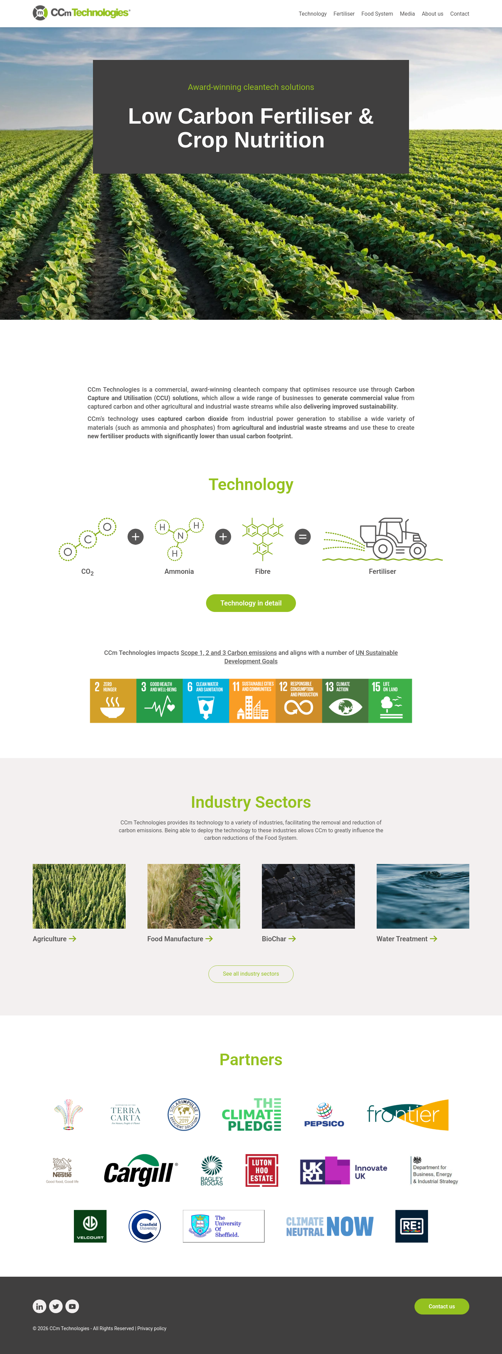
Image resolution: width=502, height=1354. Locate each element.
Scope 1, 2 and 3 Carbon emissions (229, 652)
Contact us (442, 1306)
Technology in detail (251, 603)
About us (432, 14)
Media (407, 14)
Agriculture (50, 939)
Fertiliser (344, 14)
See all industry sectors (251, 974)
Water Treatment (402, 939)
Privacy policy (151, 1328)
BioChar (274, 939)
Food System (377, 14)
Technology (313, 14)
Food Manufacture (175, 939)
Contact (459, 14)
